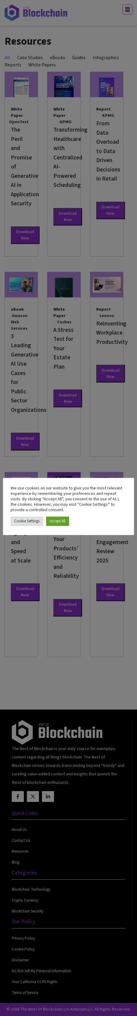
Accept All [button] (57, 521)
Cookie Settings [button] (27, 521)
